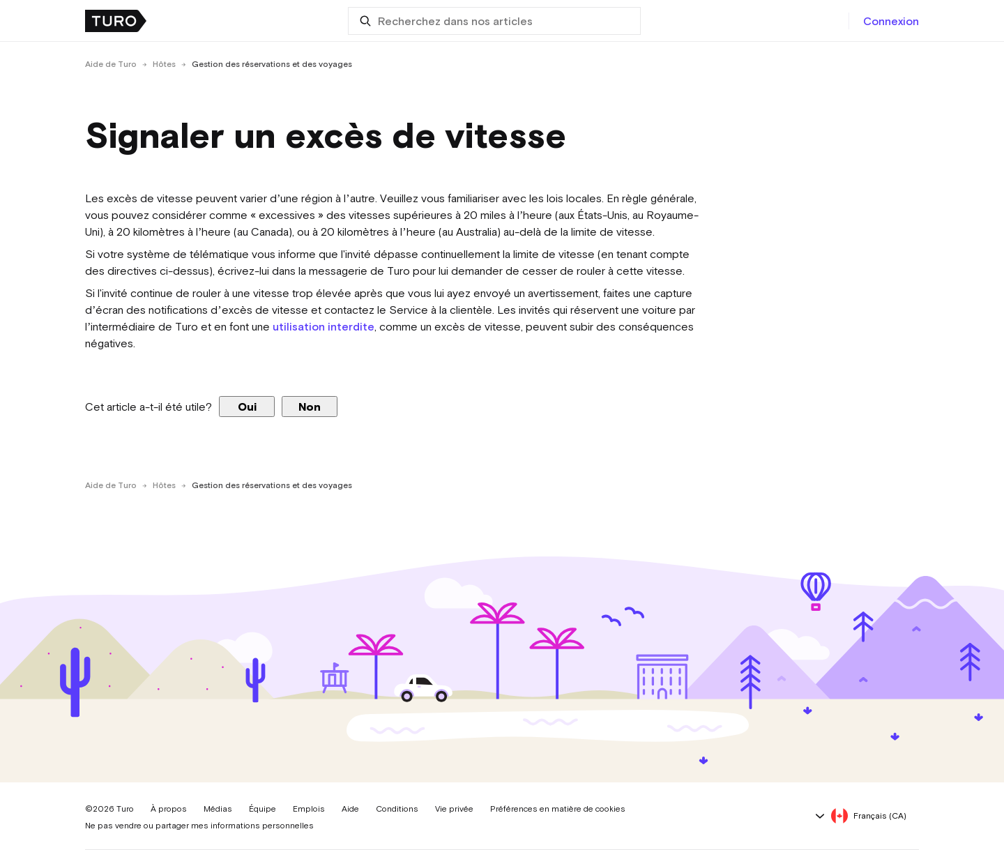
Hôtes (164, 64)
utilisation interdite (323, 326)
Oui (247, 406)
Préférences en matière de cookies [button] (557, 809)
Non (309, 406)
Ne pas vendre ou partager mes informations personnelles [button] (199, 825)
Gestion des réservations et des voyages (272, 64)
